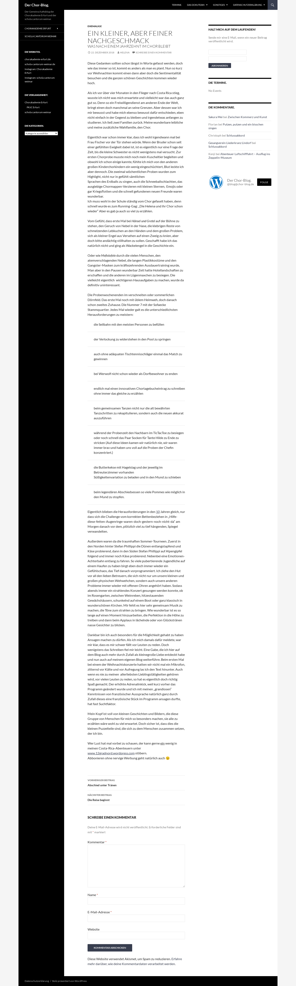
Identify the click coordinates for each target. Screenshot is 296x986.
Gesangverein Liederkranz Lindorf (229, 143)
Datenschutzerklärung (247, 4)
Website (93, 929)
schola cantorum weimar (40, 36)
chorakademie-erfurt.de (38, 59)
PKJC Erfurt (33, 107)
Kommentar (97, 842)
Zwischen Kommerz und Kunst (247, 117)
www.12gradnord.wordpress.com (111, 753)
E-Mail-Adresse (100, 912)
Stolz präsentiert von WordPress (69, 981)
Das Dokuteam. (196, 4)
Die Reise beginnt (136, 797)
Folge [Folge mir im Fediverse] (264, 182)
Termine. (177, 4)
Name (93, 895)
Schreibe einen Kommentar (154, 52)
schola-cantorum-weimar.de (40, 64)
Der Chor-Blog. (37, 5)
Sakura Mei (215, 117)
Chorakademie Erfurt (38, 28)
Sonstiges (219, 4)
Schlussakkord (236, 135)
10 (158, 512)
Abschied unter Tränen (136, 782)
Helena (125, 52)
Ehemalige (95, 26)
